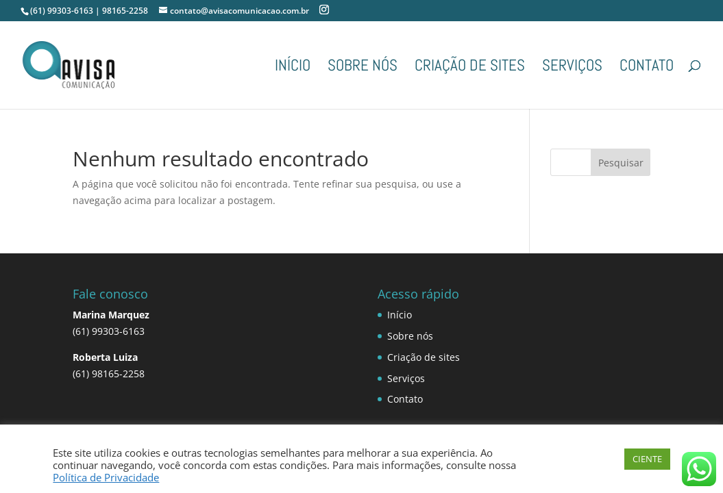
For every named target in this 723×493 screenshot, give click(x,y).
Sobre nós (362, 67)
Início (292, 67)
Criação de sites (470, 67)
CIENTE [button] (647, 459)
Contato (647, 67)
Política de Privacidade (106, 477)
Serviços (572, 67)
